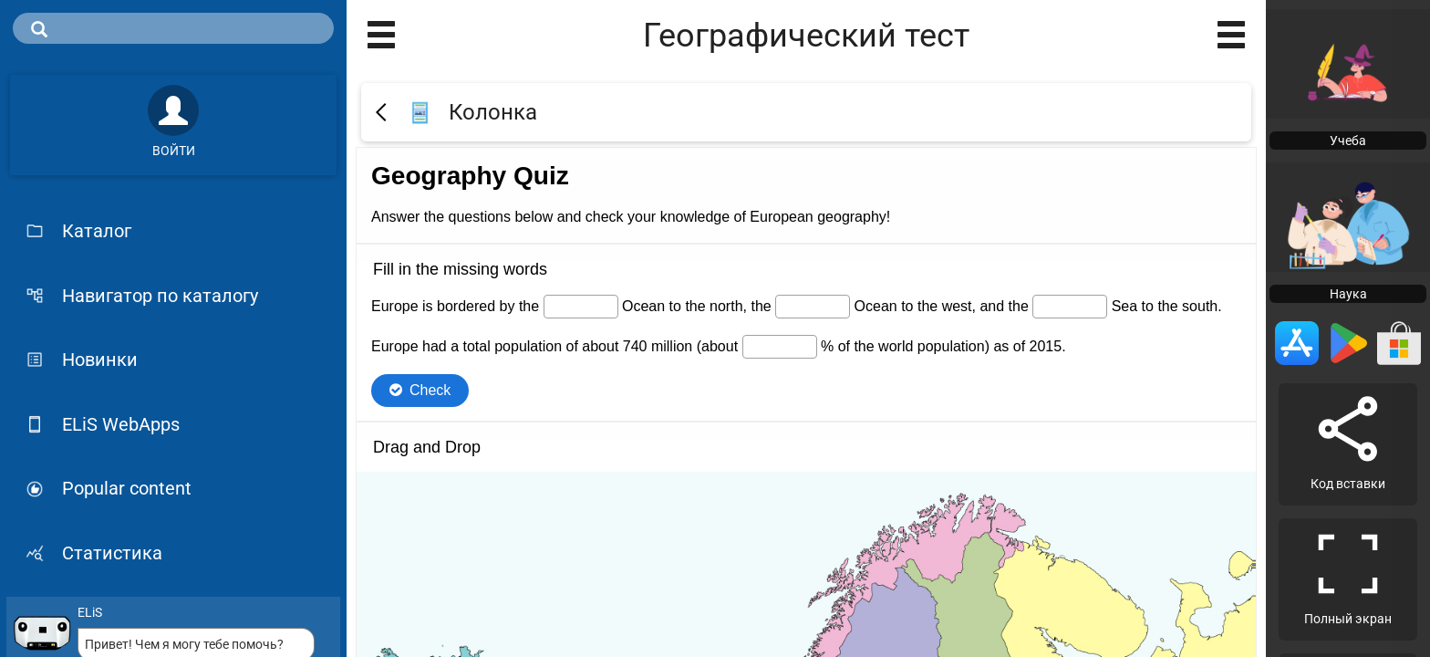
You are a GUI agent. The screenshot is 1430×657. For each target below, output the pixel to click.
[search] (173, 28)
